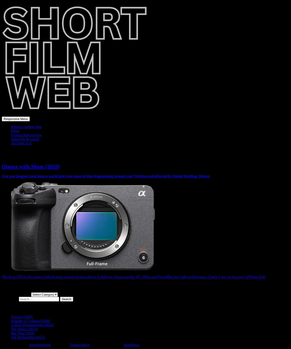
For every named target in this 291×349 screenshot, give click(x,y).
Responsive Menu (16, 119)
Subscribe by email (25, 139)
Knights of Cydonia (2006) (30, 321)
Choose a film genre (16, 294)
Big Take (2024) (23, 333)
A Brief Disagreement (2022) (32, 325)
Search (66, 299)
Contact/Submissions (26, 135)
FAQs (15, 131)
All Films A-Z (21, 143)
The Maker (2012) (24, 329)
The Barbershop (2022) (28, 337)
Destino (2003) (22, 317)
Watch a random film (26, 127)
